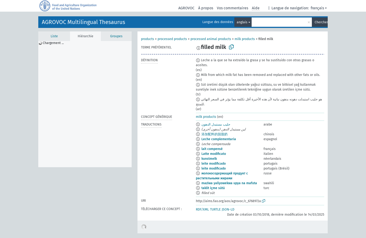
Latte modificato (213, 154)
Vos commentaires (232, 8)
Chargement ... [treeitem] (53, 43)
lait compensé (212, 149)
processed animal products (210, 39)
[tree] (85, 104)
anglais (242, 22)
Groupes (116, 36)
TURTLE (215, 209)
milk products (245, 39)
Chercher (321, 22)
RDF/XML (202, 209)
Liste (54, 36)
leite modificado (213, 164)
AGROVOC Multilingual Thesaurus (83, 22)
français (317, 8)
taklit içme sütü (213, 188)
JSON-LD (228, 209)
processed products (172, 39)
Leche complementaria (218, 139)
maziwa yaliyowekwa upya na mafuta (229, 183)
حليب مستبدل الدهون (215, 124)
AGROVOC (186, 8)
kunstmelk (209, 159)
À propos (205, 8)
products (147, 39)
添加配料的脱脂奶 (214, 134)
